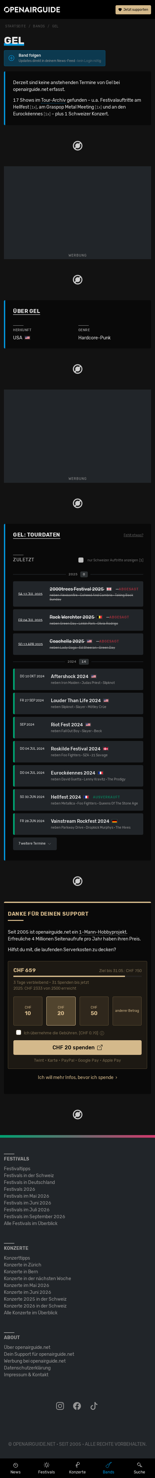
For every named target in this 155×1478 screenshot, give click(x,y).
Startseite (15, 26)
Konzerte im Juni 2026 (27, 1292)
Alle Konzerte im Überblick (30, 1313)
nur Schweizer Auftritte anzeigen (110, 560)
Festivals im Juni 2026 (27, 1203)
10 (28, 1011)
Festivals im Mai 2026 (26, 1196)
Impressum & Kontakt (26, 1375)
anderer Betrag (127, 1011)
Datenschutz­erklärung (27, 1368)
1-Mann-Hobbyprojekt (102, 932)
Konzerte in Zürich (22, 1265)
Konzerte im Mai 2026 (26, 1285)
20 (61, 1011)
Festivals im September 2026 (34, 1216)
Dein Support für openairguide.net (39, 1354)
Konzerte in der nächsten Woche (37, 1278)
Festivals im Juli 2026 (27, 1210)
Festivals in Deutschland (29, 1182)
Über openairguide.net (27, 1347)
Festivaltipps (17, 1169)
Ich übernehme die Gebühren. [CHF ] (61, 1033)
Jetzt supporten (133, 10)
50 (94, 1011)
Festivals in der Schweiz (29, 1175)
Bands (39, 26)
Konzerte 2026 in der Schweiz (35, 1306)
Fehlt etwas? (133, 535)
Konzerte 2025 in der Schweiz (35, 1299)
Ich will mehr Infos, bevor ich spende (76, 1077)
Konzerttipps (17, 1258)
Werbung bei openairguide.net (35, 1361)
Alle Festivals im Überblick (30, 1223)
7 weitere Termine (35, 844)
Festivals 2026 (19, 1189)
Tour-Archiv (53, 100)
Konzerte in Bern (21, 1272)
